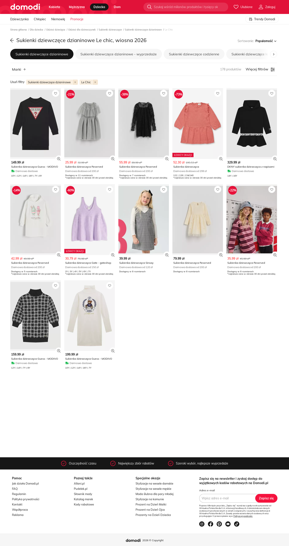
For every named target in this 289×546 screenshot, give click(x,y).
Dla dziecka (37, 29)
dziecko (99, 7)
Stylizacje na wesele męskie (153, 488)
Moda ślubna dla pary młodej (154, 494)
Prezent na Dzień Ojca (150, 509)
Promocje (76, 19)
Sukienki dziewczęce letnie (252, 54)
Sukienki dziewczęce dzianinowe (143, 29)
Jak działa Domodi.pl (25, 483)
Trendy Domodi (262, 19)
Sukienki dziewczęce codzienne (194, 54)
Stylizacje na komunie (150, 499)
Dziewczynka (19, 19)
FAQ (15, 488)
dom (117, 7)
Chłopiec (40, 19)
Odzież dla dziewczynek (82, 29)
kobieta (54, 7)
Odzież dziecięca (56, 29)
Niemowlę (58, 19)
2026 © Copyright (152, 540)
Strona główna (18, 29)
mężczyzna (77, 7)
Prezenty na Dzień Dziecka (153, 515)
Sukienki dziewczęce (110, 29)
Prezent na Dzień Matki (151, 504)
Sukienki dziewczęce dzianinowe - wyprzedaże (118, 54)
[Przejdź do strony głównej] (25, 7)
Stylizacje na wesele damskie (154, 483)
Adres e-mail (207, 490)
